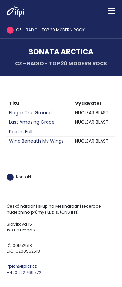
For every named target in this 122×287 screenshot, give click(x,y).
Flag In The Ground (30, 112)
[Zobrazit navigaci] (111, 11)
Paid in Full (20, 131)
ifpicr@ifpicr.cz (22, 266)
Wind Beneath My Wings (36, 141)
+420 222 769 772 (24, 272)
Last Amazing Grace (32, 122)
